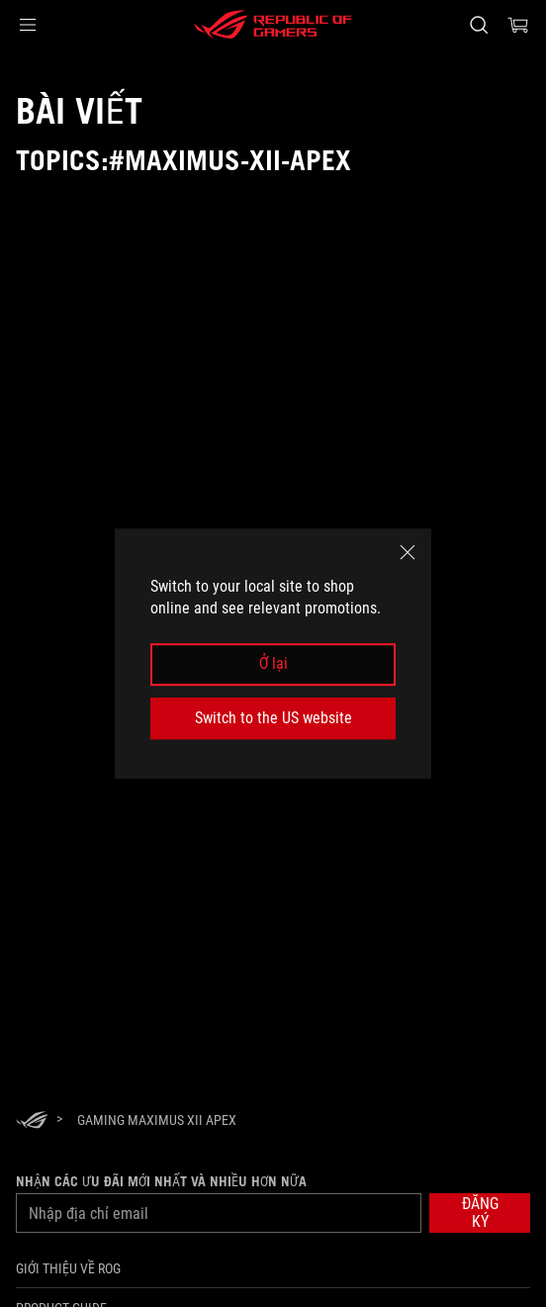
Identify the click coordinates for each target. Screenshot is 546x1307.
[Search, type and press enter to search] (478, 24)
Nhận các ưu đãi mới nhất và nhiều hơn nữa (161, 1181)
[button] (28, 25)
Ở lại (273, 664)
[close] (407, 552)
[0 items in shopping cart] (518, 24)
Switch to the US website (273, 717)
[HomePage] (31, 1121)
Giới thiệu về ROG (68, 1268)
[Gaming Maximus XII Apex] (156, 1120)
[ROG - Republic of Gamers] (273, 25)
